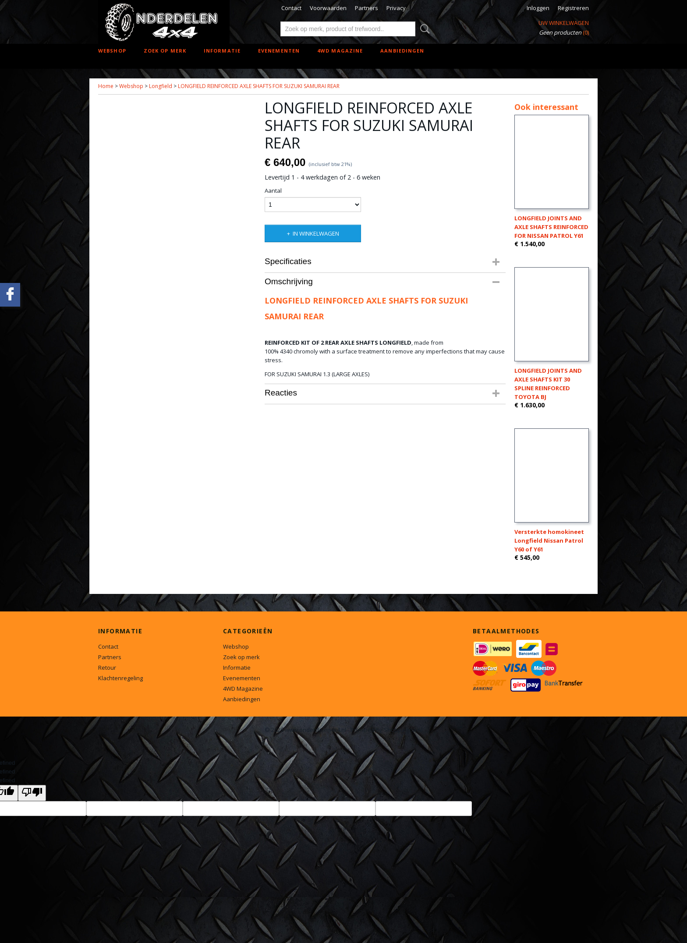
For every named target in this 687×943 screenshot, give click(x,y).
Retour (107, 667)
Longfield (160, 86)
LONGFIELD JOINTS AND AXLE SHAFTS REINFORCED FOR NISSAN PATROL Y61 (551, 227)
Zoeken (423, 28)
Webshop (112, 50)
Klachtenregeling (120, 678)
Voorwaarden (328, 8)
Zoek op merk (165, 50)
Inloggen (538, 8)
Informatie (222, 50)
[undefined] (32, 793)
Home (105, 86)
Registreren (573, 8)
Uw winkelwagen (563, 23)
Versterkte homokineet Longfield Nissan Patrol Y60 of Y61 (549, 540)
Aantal (273, 190)
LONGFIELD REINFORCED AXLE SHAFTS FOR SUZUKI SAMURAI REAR (259, 86)
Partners (366, 8)
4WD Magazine (340, 50)
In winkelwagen (316, 233)
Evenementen (279, 50)
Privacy (396, 8)
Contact (291, 8)
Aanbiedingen (402, 50)
